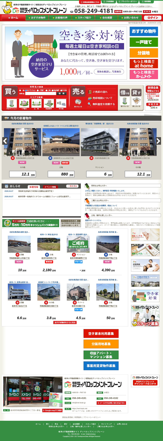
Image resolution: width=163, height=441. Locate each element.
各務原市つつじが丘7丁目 (63, 158)
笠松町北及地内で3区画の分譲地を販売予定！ (36, 191)
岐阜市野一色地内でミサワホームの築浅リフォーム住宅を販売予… (44, 197)
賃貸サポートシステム (93, 220)
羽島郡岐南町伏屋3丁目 (49, 306)
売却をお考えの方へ (56, 426)
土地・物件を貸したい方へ (80, 426)
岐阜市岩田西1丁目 (49, 258)
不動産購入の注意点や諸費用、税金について (101, 206)
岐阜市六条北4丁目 (19, 306)
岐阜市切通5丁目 (78, 306)
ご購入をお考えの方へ (105, 426)
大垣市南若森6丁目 (102, 158)
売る (56, 424)
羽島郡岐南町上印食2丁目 (19, 258)
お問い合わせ (122, 424)
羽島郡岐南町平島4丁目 (108, 306)
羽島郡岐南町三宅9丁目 (25, 158)
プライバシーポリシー (92, 417)
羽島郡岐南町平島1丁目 (108, 258)
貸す (66, 424)
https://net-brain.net (79, 409)
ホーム (38, 424)
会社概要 (76, 424)
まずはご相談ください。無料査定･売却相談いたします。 (105, 191)
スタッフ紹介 (91, 424)
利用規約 (78, 417)
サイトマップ (106, 424)
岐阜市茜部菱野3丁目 (78, 258)
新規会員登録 (67, 417)
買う (48, 424)
